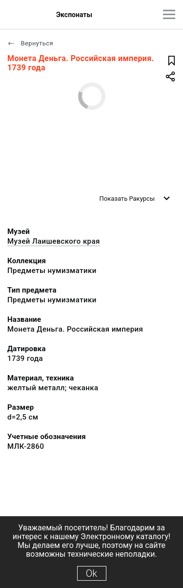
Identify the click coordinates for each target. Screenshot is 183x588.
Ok (91, 573)
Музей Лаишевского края (53, 241)
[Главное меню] (169, 14)
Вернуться (30, 43)
